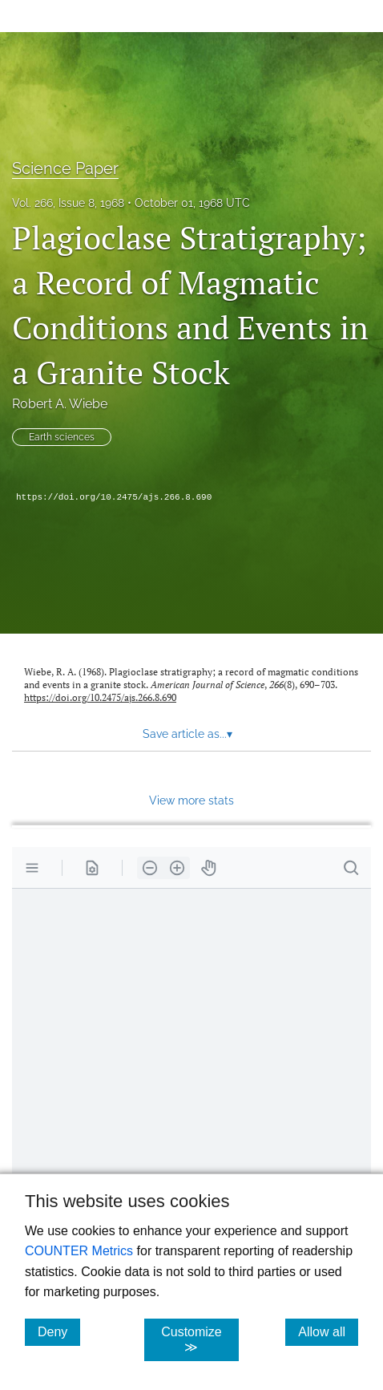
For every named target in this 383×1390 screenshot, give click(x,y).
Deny (59, 1331)
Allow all (328, 1331)
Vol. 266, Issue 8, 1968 (68, 203)
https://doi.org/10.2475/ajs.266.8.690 (114, 497)
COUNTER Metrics (79, 1251)
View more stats (191, 800)
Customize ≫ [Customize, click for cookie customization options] (200, 1339)
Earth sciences (62, 437)
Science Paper (65, 168)
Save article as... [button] (187, 733)
